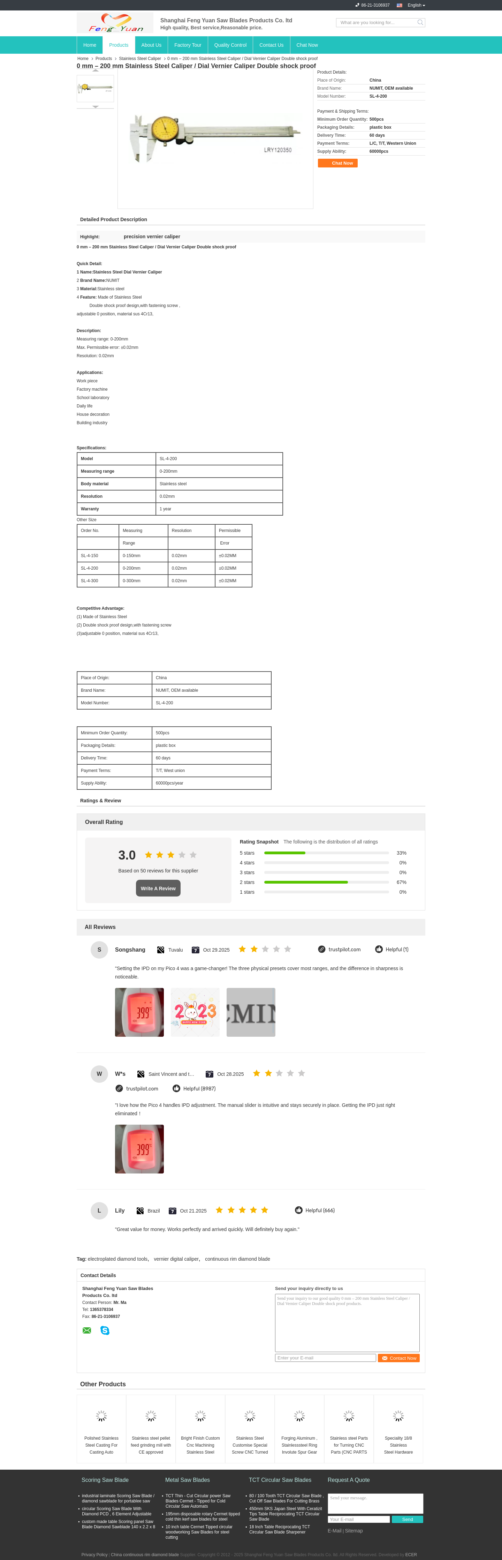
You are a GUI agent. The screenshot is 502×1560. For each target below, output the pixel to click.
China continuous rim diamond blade (145, 1554)
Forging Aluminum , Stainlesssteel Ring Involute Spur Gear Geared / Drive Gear (299, 1446)
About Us (152, 45)
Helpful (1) (397, 950)
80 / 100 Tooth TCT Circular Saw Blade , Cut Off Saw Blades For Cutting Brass (286, 1498)
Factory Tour (187, 45)
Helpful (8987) (199, 1089)
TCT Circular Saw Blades (280, 1480)
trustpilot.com (345, 950)
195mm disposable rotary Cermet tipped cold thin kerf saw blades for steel (203, 1517)
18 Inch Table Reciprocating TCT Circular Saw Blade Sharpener (279, 1529)
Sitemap (354, 1530)
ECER (411, 1554)
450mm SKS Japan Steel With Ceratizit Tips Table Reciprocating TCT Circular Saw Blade (285, 1514)
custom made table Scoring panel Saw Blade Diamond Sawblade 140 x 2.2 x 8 (118, 1524)
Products (118, 45)
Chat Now (307, 45)
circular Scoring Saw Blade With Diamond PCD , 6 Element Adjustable (116, 1511)
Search (421, 22)
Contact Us (271, 45)
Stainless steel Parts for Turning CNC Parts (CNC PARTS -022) (349, 1446)
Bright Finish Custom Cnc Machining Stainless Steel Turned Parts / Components (200, 1446)
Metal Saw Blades (187, 1480)
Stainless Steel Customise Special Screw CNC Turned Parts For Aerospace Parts (250, 1446)
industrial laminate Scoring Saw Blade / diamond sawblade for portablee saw (118, 1498)
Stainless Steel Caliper (140, 58)
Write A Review (158, 888)
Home (89, 45)
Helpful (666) (320, 1211)
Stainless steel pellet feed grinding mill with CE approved (151, 1445)
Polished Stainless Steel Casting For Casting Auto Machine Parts (101, 1446)
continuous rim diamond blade (237, 1259)
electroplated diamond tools (117, 1259)
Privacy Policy (95, 1554)
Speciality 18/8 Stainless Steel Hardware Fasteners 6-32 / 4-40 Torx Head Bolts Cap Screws (399, 1446)
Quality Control (230, 45)
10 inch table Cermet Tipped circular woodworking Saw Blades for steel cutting (199, 1532)
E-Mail (335, 1530)
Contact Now (399, 1358)
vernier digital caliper (176, 1259)
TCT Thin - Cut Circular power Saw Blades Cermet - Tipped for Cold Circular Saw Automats (198, 1501)
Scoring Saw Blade (105, 1480)
